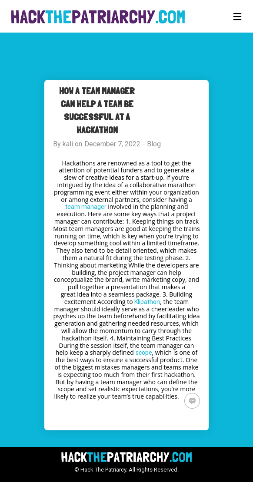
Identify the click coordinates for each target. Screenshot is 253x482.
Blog (154, 144)
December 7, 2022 (112, 144)
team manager (86, 206)
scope (144, 352)
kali (68, 144)
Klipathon (147, 301)
